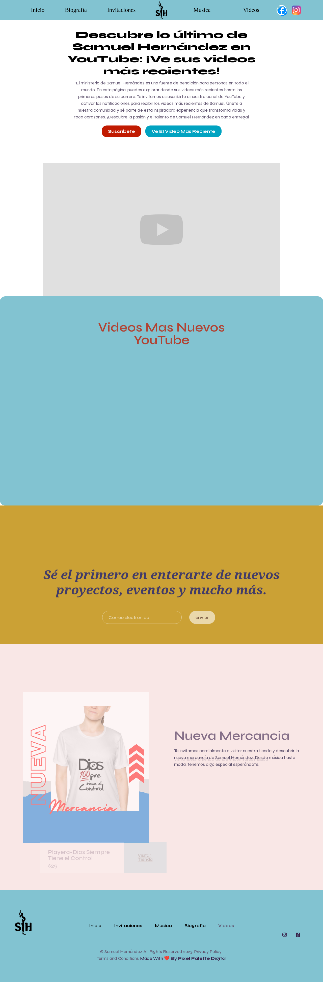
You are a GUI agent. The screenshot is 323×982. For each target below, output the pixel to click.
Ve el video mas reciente (183, 131)
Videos (251, 10)
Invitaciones (121, 10)
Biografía (76, 10)
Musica (202, 10)
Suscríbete (121, 131)
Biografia (195, 925)
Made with (183, 958)
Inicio (38, 10)
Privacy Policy (208, 951)
